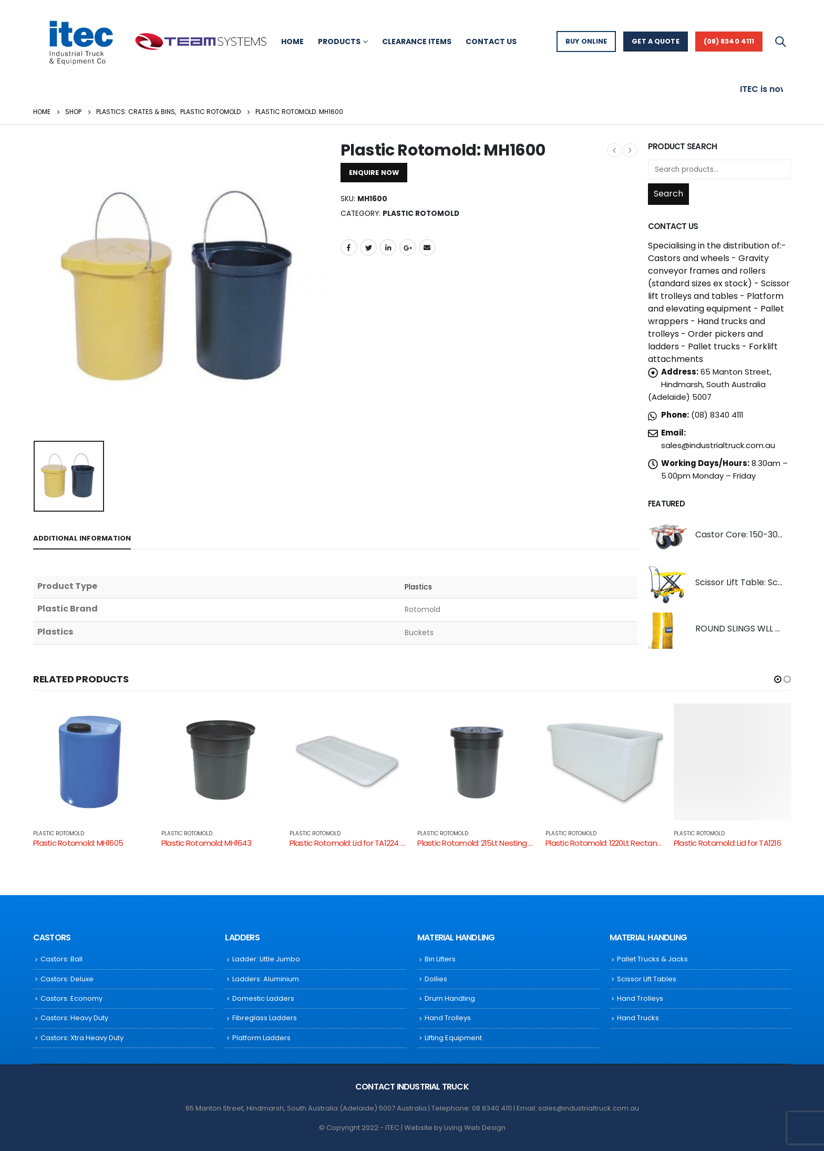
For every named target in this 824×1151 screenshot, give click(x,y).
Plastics (418, 587)
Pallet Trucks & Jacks (652, 959)
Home (292, 41)
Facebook (349, 247)
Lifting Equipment (453, 1038)
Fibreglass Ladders (264, 1018)
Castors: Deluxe (67, 979)
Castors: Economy (71, 998)
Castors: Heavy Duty (74, 1018)
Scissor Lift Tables (646, 979)
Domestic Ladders (263, 998)
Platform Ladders (261, 1038)
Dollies (436, 979)
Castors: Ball (61, 959)
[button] (777, 679)
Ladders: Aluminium (265, 979)
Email (427, 247)
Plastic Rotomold (421, 214)
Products (339, 41)
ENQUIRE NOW (374, 172)
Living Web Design (475, 1128)
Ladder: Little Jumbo (266, 959)
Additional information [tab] (82, 538)
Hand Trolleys (448, 1018)
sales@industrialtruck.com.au (718, 445)
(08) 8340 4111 (729, 41)
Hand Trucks (638, 1018)
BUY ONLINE (586, 41)
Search (668, 194)
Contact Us (491, 41)
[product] (667, 536)
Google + (407, 247)
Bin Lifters (440, 959)
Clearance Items (416, 41)
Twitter (368, 247)
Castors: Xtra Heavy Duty (81, 1038)
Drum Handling (450, 998)
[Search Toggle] (780, 41)
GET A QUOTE (655, 41)
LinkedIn (387, 247)
